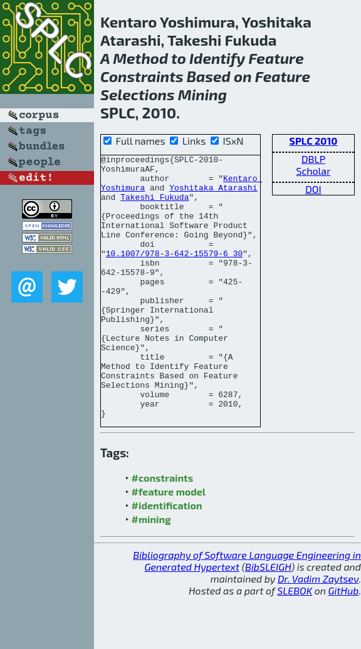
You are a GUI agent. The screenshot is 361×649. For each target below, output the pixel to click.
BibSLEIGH (268, 619)
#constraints (163, 530)
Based (209, 76)
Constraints (142, 76)
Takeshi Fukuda (154, 206)
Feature (275, 58)
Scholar (313, 171)
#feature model (169, 544)
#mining (151, 572)
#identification (167, 558)
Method (140, 58)
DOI (313, 189)
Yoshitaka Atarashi (213, 194)
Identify (217, 58)
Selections (137, 94)
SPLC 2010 (314, 141)
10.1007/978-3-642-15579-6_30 (174, 273)
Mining (202, 94)
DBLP (313, 159)
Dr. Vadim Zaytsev (318, 631)
